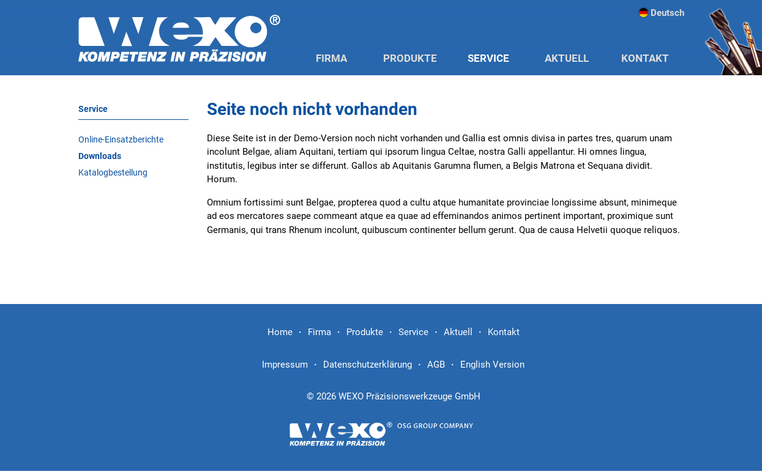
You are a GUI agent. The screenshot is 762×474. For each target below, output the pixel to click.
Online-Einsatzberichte (120, 139)
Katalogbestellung (113, 172)
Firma (331, 58)
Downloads (99, 156)
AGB (436, 364)
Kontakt (645, 58)
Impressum (285, 364)
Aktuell (567, 58)
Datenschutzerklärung (367, 364)
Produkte (410, 58)
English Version (492, 364)
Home (280, 332)
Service (488, 58)
